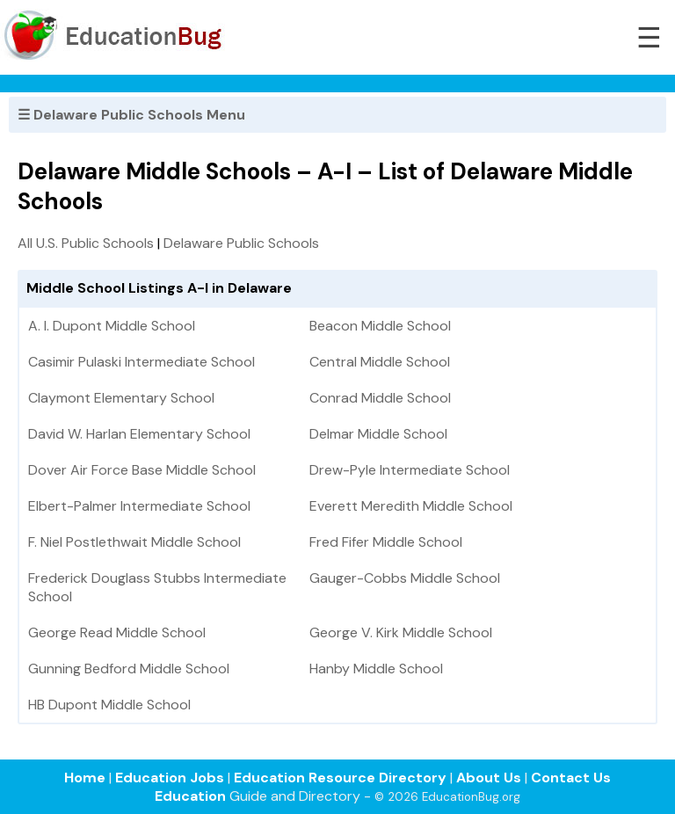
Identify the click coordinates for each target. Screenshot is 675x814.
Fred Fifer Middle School (385, 542)
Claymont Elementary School (121, 398)
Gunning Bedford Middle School (128, 668)
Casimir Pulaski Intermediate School (141, 361)
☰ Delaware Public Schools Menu (131, 114)
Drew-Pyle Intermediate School (409, 470)
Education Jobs (169, 777)
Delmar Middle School (378, 434)
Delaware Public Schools (241, 243)
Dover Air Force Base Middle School (142, 470)
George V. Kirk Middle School (400, 632)
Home (84, 777)
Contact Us (571, 777)
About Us (488, 777)
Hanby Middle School (376, 668)
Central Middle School (379, 361)
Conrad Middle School (380, 398)
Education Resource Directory (340, 777)
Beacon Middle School (380, 325)
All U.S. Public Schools (86, 243)
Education (190, 796)
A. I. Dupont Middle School (111, 325)
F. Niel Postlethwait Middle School (134, 542)
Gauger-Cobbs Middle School (404, 578)
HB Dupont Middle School (109, 704)
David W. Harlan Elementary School (139, 434)
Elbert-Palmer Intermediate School (139, 506)
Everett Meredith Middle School (410, 506)
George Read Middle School (117, 632)
